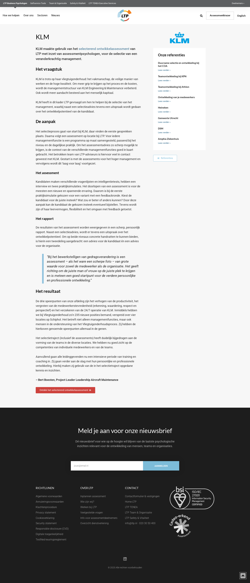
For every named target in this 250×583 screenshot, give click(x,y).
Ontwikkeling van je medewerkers (176, 97)
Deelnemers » (238, 3)
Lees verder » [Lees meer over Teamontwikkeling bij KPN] (164, 80)
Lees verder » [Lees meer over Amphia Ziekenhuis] (164, 143)
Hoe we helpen (11, 15)
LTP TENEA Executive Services (102, 3)
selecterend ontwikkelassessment (104, 49)
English (241, 15)
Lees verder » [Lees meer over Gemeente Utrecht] (164, 122)
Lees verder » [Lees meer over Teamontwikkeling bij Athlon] (164, 91)
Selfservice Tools (38, 3)
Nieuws (55, 15)
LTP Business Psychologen (15, 3)
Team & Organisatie (58, 3)
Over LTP (86, 488)
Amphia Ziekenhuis (168, 138)
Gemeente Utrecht (168, 118)
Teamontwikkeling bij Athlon (173, 86)
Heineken (163, 107)
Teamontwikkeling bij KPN (172, 76)
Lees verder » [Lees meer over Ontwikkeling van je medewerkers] (164, 101)
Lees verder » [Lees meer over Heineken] (164, 112)
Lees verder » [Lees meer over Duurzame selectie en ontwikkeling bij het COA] (164, 70)
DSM (160, 128)
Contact (132, 488)
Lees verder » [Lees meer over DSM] (164, 132)
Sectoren (42, 15)
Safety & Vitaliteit (77, 3)
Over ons (28, 15)
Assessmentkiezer (220, 15)
